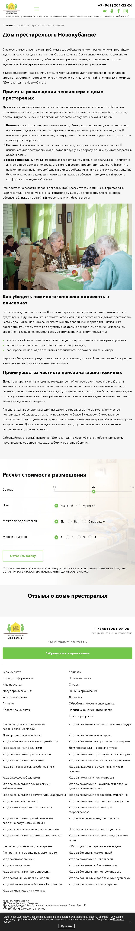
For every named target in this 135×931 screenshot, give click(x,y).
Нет (76, 521)
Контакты (75, 672)
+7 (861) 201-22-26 (115, 5)
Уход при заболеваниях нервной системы (31, 829)
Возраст (9, 489)
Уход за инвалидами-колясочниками (27, 807)
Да (62, 521)
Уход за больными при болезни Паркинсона (32, 884)
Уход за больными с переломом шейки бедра (100, 724)
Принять (66, 926)
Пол (6, 505)
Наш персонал (12, 684)
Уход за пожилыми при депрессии (26, 871)
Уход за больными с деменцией (90, 852)
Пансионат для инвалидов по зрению (28, 846)
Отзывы (74, 684)
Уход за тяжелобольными (20, 801)
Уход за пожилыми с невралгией (91, 859)
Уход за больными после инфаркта (26, 878)
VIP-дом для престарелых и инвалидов (95, 846)
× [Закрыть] (130, 922)
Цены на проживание (83, 691)
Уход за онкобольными (18, 859)
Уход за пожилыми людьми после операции (99, 801)
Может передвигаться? (20, 521)
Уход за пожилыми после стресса (91, 777)
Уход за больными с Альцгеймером (93, 865)
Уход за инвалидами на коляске (24, 890)
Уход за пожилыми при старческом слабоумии (100, 754)
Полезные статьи (80, 678)
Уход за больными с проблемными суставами (99, 878)
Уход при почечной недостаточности (94, 818)
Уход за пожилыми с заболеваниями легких (98, 794)
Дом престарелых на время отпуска (93, 747)
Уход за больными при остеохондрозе (95, 871)
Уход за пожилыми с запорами (23, 760)
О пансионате (12, 672)
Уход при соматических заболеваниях (28, 766)
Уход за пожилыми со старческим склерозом (99, 760)
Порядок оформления (18, 678)
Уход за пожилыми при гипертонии (27, 754)
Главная (8, 25)
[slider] (93, 491)
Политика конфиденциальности (90, 709)
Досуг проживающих (17, 691)
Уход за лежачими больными (22, 747)
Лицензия (75, 697)
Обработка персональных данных (92, 703)
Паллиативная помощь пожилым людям (30, 852)
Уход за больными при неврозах (91, 735)
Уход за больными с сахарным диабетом (30, 741)
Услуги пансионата (15, 697)
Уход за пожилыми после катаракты (93, 884)
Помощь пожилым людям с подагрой (94, 829)
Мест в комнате (15, 537)
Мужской (89, 505)
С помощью (96, 521)
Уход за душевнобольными (21, 777)
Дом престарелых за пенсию (22, 735)
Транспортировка (81, 716)
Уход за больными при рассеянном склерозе (99, 741)
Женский (67, 505)
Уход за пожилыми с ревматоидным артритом (34, 794)
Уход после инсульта (17, 865)
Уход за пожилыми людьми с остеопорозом (33, 835)
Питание (8, 703)
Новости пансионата (16, 709)
